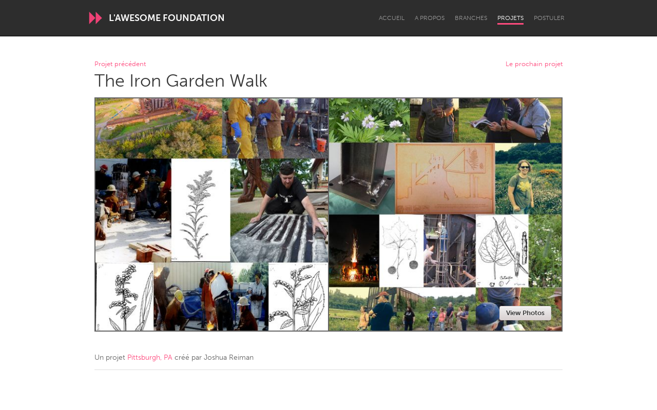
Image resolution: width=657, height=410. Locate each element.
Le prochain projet (534, 64)
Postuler (549, 18)
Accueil (391, 18)
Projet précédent (120, 64)
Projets (510, 18)
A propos (430, 18)
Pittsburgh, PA (149, 357)
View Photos (525, 313)
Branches (471, 18)
